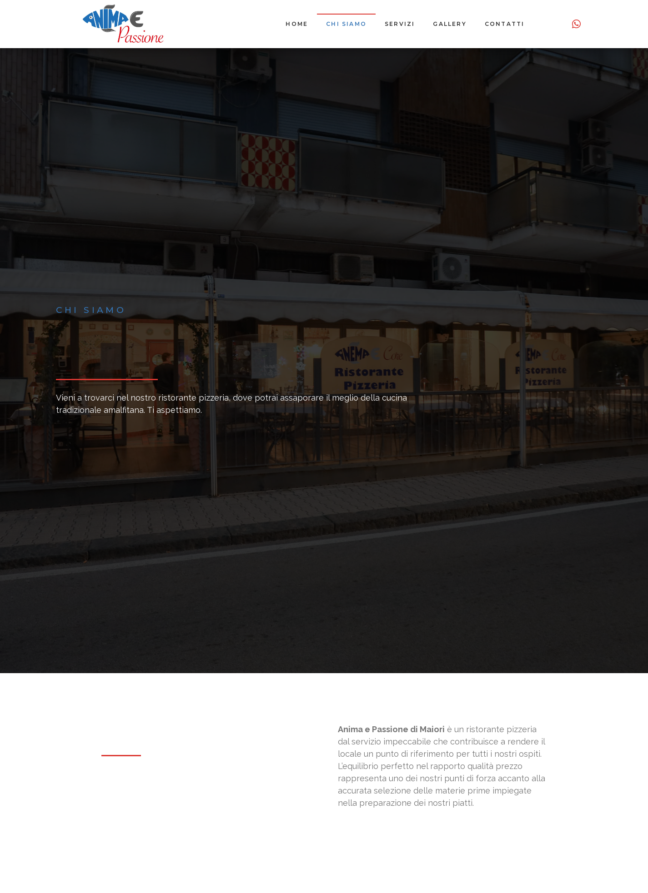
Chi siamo (346, 23)
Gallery (449, 23)
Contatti (505, 23)
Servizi (400, 23)
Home (297, 23)
